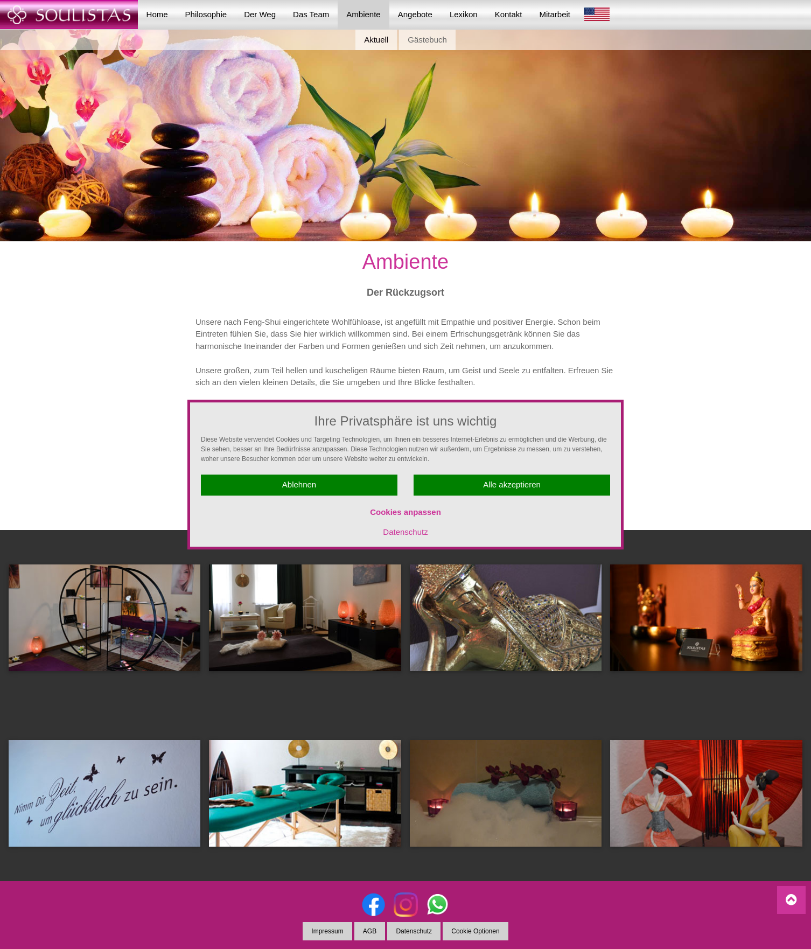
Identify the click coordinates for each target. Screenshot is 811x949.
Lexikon (464, 14)
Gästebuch (427, 39)
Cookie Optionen (475, 931)
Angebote (415, 14)
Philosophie (206, 14)
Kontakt (508, 14)
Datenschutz (405, 531)
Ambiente (363, 14)
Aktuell (376, 39)
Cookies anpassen (405, 512)
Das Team (311, 14)
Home (157, 14)
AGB (369, 931)
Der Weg (260, 14)
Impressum (327, 931)
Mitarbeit (555, 14)
